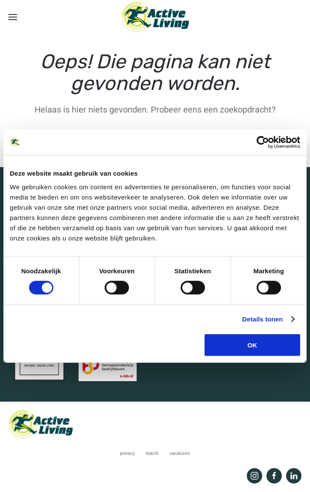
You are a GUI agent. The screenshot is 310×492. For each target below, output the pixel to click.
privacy (127, 453)
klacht (152, 453)
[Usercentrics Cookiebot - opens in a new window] (262, 142)
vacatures (180, 453)
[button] (13, 17)
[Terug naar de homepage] (155, 17)
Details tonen (262, 319)
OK (252, 344)
